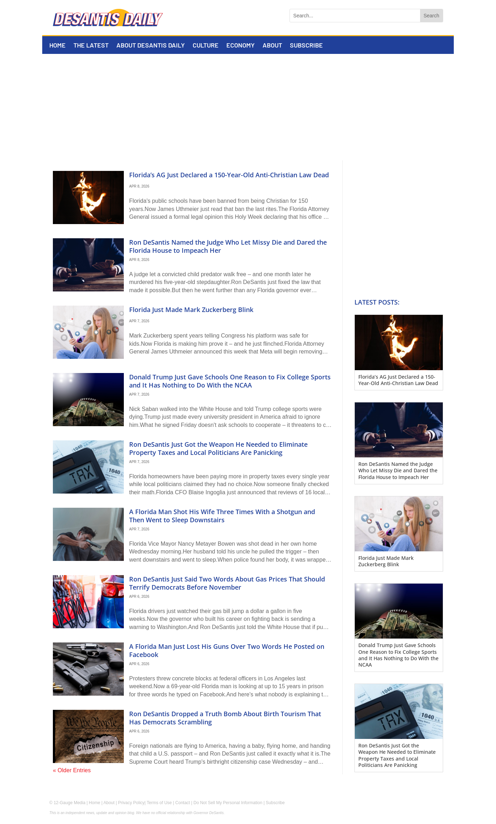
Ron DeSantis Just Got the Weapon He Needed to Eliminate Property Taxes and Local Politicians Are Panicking (218, 448)
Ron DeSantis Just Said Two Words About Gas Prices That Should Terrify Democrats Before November (227, 583)
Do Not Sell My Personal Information (227, 802)
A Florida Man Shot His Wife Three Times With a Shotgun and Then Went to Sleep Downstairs (222, 515)
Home (57, 46)
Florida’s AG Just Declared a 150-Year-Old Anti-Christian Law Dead (229, 175)
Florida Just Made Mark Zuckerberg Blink (191, 309)
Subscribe (306, 46)
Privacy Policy (131, 802)
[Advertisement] (248, 107)
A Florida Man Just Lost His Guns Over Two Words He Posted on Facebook (226, 650)
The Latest (91, 46)
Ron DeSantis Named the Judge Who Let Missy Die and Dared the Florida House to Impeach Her (228, 246)
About (272, 46)
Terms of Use (159, 802)
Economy (240, 46)
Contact (182, 802)
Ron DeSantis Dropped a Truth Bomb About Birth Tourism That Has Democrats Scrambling (225, 717)
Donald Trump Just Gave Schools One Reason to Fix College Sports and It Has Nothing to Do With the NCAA (230, 381)
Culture (206, 46)
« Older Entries (72, 770)
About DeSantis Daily (150, 46)
